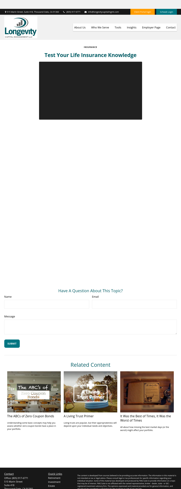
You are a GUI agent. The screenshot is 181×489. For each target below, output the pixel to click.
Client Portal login (142, 3)
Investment (54, 473)
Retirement (54, 469)
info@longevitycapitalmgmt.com (101, 3)
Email (95, 288)
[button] (80, 18)
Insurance (53, 481)
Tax (50, 485)
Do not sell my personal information (157, 487)
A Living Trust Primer (79, 407)
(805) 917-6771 (72, 3)
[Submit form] (12, 335)
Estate (51, 477)
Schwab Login (166, 3)
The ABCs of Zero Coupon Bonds (30, 407)
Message (9, 307)
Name (8, 288)
